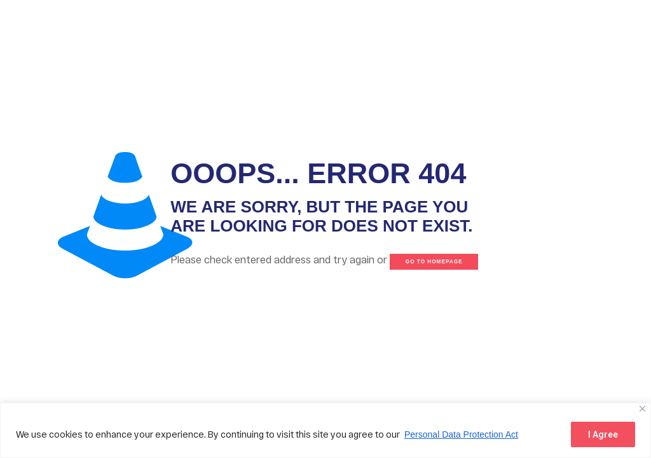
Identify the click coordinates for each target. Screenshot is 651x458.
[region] (325, 430)
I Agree (603, 434)
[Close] (642, 409)
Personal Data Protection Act (461, 434)
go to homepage (434, 262)
